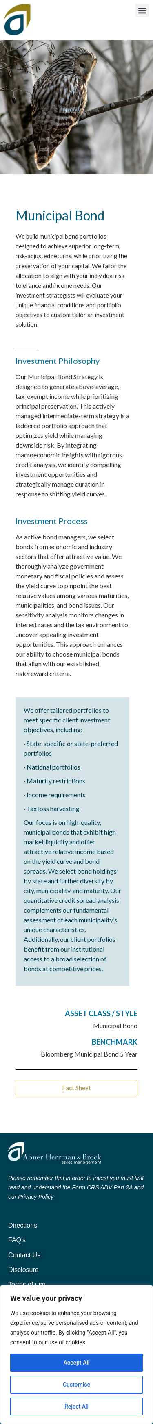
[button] (142, 10)
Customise (76, 1384)
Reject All (76, 1406)
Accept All (77, 1362)
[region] (76, 1354)
